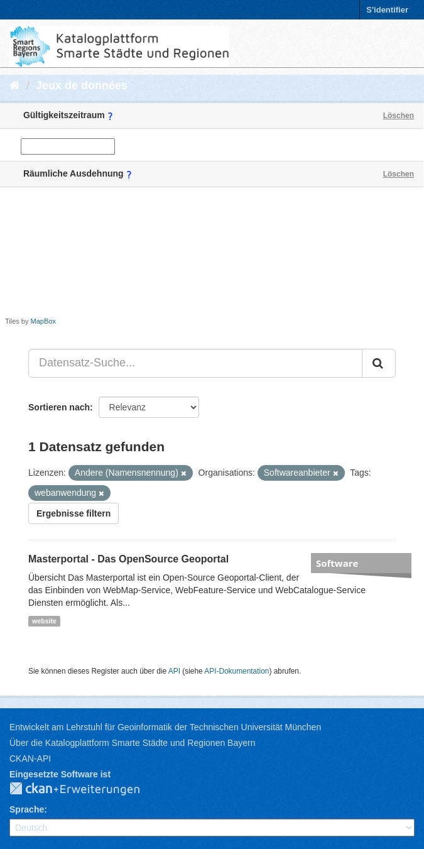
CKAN (84, 789)
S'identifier (387, 9)
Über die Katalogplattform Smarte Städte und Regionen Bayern (132, 743)
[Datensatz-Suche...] (195, 363)
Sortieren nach (59, 407)
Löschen (398, 115)
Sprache (26, 809)
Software (337, 563)
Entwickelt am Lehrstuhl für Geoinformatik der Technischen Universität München (165, 727)
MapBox (43, 321)
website (44, 621)
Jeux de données (82, 85)
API (174, 671)
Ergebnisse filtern (73, 513)
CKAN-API (30, 758)
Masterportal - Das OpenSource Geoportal (128, 559)
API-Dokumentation (236, 671)
